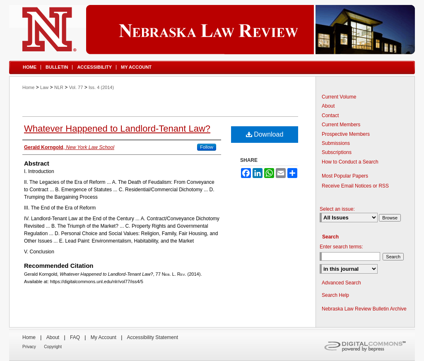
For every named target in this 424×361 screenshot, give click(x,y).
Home (28, 87)
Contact (330, 115)
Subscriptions (337, 152)
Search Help (335, 295)
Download (265, 134)
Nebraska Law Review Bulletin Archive (364, 309)
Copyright (53, 346)
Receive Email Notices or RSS (355, 186)
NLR (58, 87)
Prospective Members (346, 134)
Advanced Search (341, 283)
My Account (103, 337)
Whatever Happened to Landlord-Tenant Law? (117, 128)
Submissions (336, 143)
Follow (206, 146)
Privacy (29, 346)
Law (44, 87)
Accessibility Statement (152, 337)
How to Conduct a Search (350, 162)
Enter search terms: (341, 247)
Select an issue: (337, 209)
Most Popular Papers (345, 176)
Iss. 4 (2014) (101, 87)
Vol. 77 (76, 87)
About (328, 106)
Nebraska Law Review (212, 29)
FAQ (75, 337)
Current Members (341, 125)
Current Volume (339, 97)
